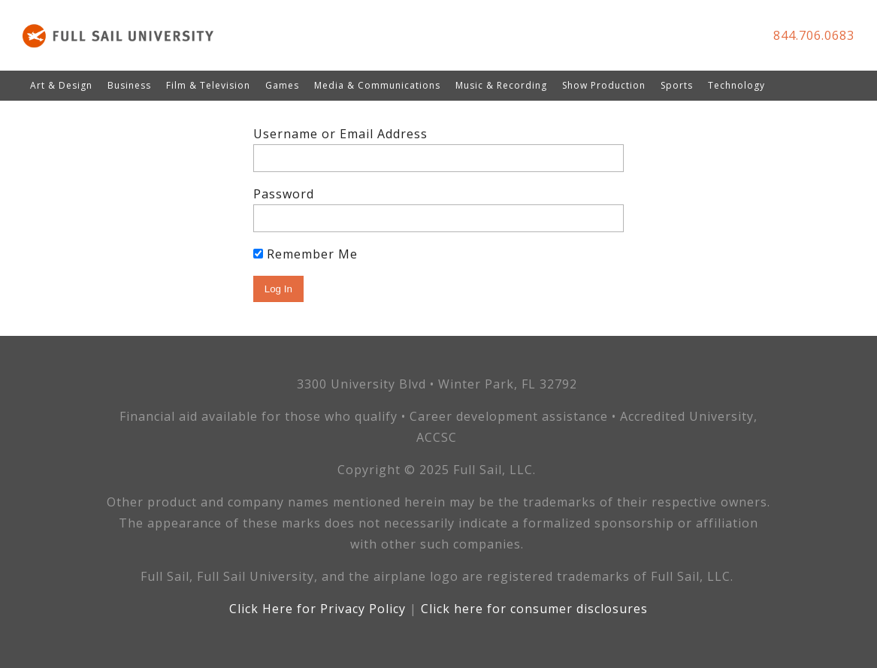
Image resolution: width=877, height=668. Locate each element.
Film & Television (208, 85)
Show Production (604, 85)
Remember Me (305, 254)
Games (282, 85)
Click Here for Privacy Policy (317, 608)
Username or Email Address (340, 133)
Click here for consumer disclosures (534, 608)
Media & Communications (377, 85)
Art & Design (61, 85)
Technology (736, 85)
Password (283, 194)
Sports (677, 85)
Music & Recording (501, 85)
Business (129, 85)
